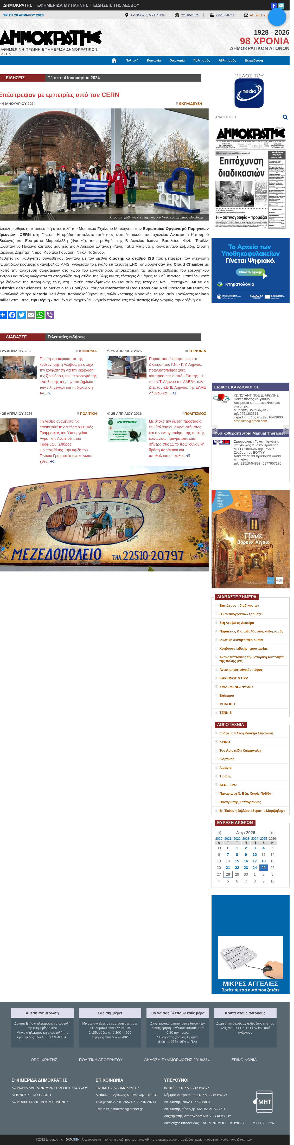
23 (246, 868)
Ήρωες (225, 776)
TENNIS (226, 713)
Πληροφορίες (149, 69)
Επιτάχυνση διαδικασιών (239, 605)
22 (237, 868)
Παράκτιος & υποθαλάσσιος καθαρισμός (251, 631)
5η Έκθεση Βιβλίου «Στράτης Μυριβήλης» (252, 811)
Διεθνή (125, 69)
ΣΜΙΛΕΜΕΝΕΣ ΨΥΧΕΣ (237, 687)
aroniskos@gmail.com (250, 421)
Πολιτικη (88, 414)
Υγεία (86, 69)
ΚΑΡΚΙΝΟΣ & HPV (234, 678)
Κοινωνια (88, 351)
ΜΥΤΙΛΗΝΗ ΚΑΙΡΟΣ (250, 916)
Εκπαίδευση (254, 60)
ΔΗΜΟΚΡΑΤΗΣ (17, 5)
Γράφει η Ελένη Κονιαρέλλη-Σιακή (246, 733)
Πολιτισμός (201, 60)
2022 (237, 839)
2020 (218, 839)
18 (263, 861)
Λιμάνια (226, 768)
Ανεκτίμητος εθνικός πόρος (241, 670)
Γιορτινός (227, 759)
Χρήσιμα (105, 69)
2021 (228, 839)
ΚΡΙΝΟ (225, 742)
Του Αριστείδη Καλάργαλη (240, 750)
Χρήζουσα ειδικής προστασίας (244, 648)
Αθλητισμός (227, 60)
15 (237, 861)
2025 (263, 839)
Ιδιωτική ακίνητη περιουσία (241, 640)
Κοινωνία (154, 60)
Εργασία (40, 69)
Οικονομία (177, 60)
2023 (246, 839)
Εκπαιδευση (190, 104)
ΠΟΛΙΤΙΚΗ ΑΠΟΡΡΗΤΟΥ (101, 1059)
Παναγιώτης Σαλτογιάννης (240, 802)
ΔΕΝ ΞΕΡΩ (228, 785)
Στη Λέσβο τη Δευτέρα (237, 623)
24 (255, 868)
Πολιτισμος (195, 414)
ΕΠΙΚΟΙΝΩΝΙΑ (244, 1059)
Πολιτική (132, 60)
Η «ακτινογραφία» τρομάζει (241, 614)
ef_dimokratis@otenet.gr (267, 15)
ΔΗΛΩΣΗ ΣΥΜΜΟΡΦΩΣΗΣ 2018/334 (177, 1059)
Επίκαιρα (227, 695)
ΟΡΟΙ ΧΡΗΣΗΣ (44, 1059)
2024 (254, 839)
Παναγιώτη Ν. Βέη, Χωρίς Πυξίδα (245, 793)
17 (255, 861)
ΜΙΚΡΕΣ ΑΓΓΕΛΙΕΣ (250, 983)
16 (246, 861)
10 (255, 854)
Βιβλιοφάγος (64, 69)
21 (228, 868)
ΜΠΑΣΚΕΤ (228, 704)
